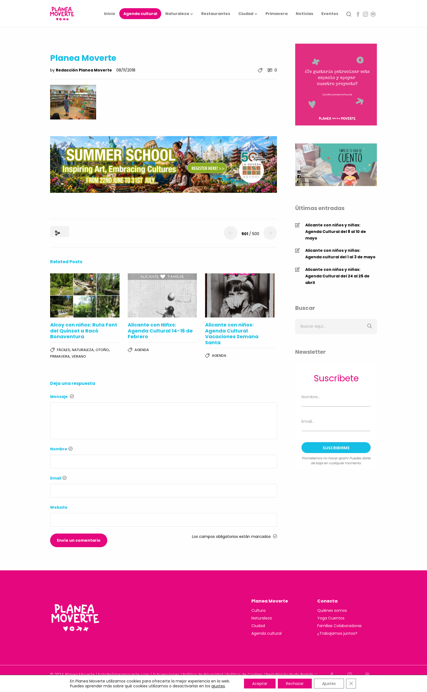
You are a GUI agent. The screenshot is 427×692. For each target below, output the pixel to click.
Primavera (277, 13)
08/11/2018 (125, 70)
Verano (79, 356)
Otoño (102, 349)
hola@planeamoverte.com (124, 674)
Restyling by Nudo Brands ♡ (292, 674)
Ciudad (245, 13)
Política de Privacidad (203, 674)
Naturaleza (177, 13)
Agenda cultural (140, 13)
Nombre (61, 449)
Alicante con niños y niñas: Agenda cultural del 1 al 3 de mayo (340, 254)
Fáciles (63, 349)
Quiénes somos (332, 610)
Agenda (142, 349)
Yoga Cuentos (330, 618)
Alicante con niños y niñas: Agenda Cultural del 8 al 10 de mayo (335, 231)
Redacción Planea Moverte (84, 70)
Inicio (109, 13)
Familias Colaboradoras (339, 625)
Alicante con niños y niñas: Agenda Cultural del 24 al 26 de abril (337, 276)
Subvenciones (166, 674)
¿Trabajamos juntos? (337, 633)
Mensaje (62, 396)
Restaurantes (215, 13)
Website (59, 507)
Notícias (304, 13)
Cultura (258, 610)
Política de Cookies (245, 674)
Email (58, 478)
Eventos (329, 13)
